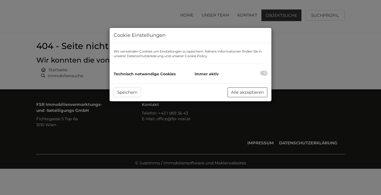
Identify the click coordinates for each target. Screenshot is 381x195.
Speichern (127, 92)
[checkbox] (263, 73)
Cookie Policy (196, 56)
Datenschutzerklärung (145, 56)
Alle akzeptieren (247, 92)
